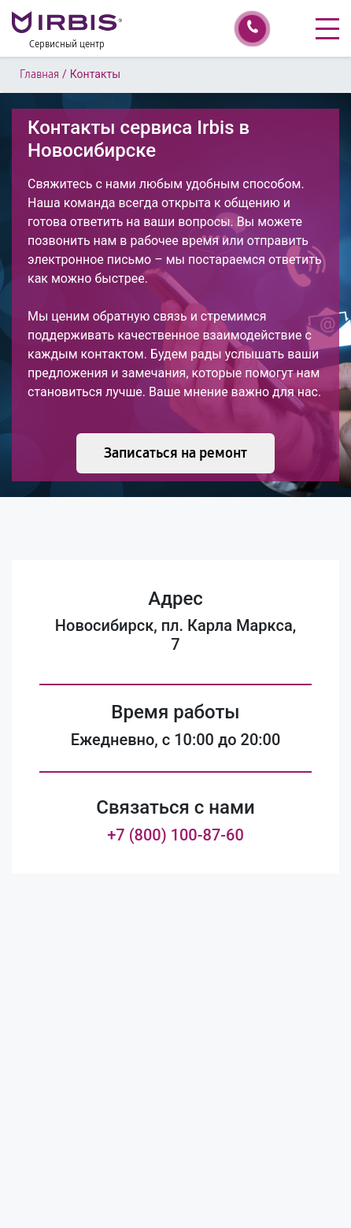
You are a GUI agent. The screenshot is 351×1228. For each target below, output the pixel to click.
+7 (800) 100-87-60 (175, 834)
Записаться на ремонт (175, 453)
